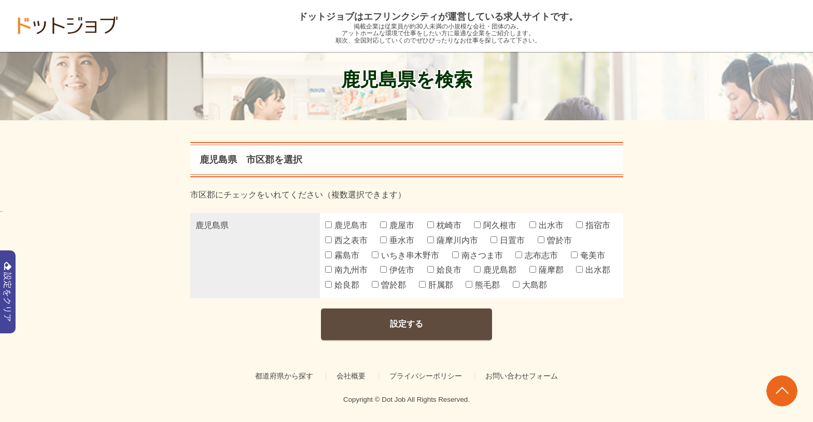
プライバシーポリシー (425, 376)
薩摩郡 (546, 269)
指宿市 (593, 225)
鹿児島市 (346, 225)
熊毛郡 (483, 284)
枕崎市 (444, 225)
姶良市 (444, 269)
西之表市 (346, 240)
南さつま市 (477, 255)
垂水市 (397, 240)
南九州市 (346, 269)
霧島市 (342, 255)
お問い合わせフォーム (521, 376)
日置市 (507, 240)
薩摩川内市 (452, 240)
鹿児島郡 (495, 269)
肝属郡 (436, 284)
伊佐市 (397, 269)
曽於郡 (389, 284)
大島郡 (530, 284)
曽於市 (555, 240)
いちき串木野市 (405, 255)
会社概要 (351, 376)
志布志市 (536, 255)
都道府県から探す (284, 376)
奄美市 (588, 255)
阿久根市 (495, 225)
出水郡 (593, 269)
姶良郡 (342, 284)
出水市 (546, 225)
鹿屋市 (397, 225)
